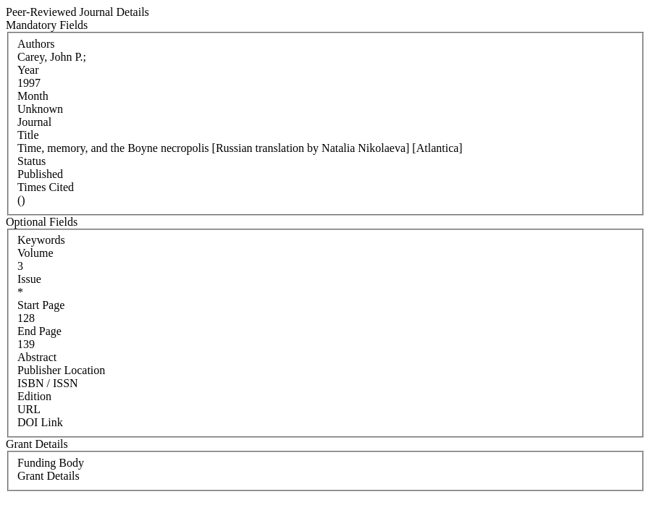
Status (31, 161)
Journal (34, 122)
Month (33, 96)
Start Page (40, 305)
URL (29, 409)
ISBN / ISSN (47, 383)
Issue (29, 279)
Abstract (36, 357)
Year (27, 70)
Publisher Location (61, 370)
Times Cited (45, 187)
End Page (39, 331)
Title (28, 135)
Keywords (41, 240)
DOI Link (40, 422)
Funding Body (50, 463)
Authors (36, 44)
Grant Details (48, 476)
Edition (34, 396)
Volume (35, 253)
